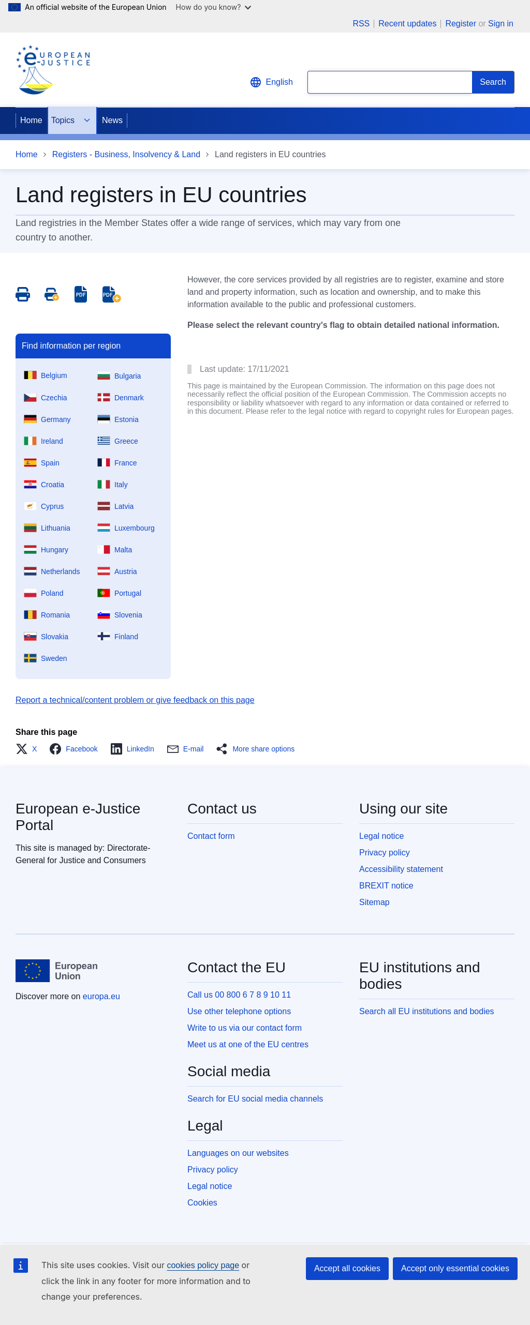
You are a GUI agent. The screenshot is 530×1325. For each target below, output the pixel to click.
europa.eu (101, 996)
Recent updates (407, 24)
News (112, 120)
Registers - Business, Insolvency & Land (126, 154)
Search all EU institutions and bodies (426, 1011)
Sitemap (374, 902)
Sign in (500, 23)
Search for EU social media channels (255, 1098)
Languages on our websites (238, 1153)
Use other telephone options (239, 1011)
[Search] (493, 82)
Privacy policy (384, 852)
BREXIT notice (386, 885)
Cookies (202, 1202)
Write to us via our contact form (244, 1027)
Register (460, 23)
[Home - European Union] (56, 970)
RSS (361, 24)
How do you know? (214, 7)
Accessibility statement (401, 869)
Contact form (211, 836)
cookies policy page (203, 1265)
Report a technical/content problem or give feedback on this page (135, 700)
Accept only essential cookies (455, 1268)
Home (31, 120)
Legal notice (381, 836)
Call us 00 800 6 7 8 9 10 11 (239, 994)
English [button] (271, 82)
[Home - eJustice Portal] (53, 70)
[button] (29, 749)
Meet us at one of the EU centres (247, 1044)
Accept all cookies (347, 1268)
